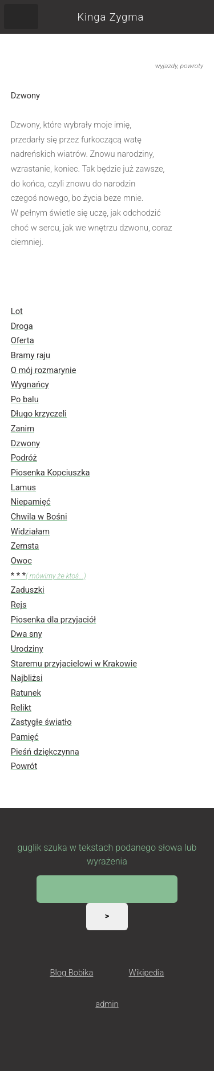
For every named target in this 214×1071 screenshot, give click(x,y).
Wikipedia (146, 972)
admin (106, 1004)
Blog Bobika (72, 972)
